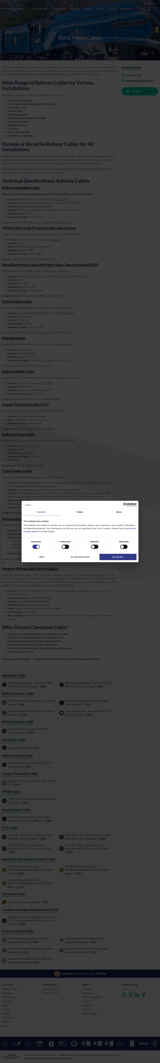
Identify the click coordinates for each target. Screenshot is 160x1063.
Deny (42, 557)
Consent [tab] (41, 512)
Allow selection (80, 557)
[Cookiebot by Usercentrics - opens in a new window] (125, 505)
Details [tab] (80, 512)
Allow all (118, 557)
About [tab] (119, 512)
